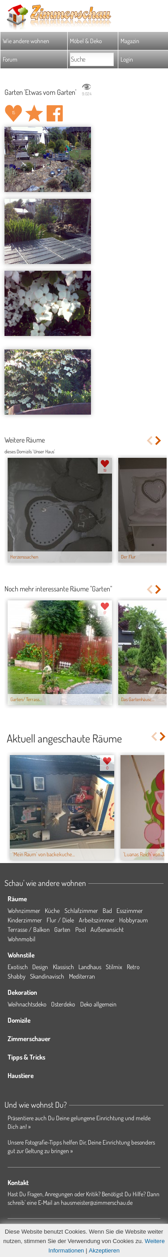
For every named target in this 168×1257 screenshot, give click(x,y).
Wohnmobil (21, 939)
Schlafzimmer (81, 910)
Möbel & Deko (86, 41)
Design (40, 967)
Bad (107, 910)
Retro (133, 967)
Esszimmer (129, 910)
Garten (62, 929)
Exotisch (18, 967)
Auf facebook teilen (55, 113)
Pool (80, 929)
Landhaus (89, 967)
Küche (52, 910)
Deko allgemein (98, 1004)
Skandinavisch (47, 976)
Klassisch (63, 967)
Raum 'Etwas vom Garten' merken (34, 113)
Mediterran (82, 976)
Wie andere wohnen (26, 41)
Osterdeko (63, 1004)
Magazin (130, 41)
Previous (149, 440)
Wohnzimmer (24, 910)
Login (127, 59)
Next (159, 440)
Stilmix (114, 967)
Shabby (17, 976)
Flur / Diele (60, 920)
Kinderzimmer (25, 920)
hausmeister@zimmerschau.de (97, 1202)
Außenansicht (107, 929)
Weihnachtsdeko (27, 1004)
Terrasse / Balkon (29, 929)
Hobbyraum (133, 920)
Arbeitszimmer (97, 920)
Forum (10, 59)
